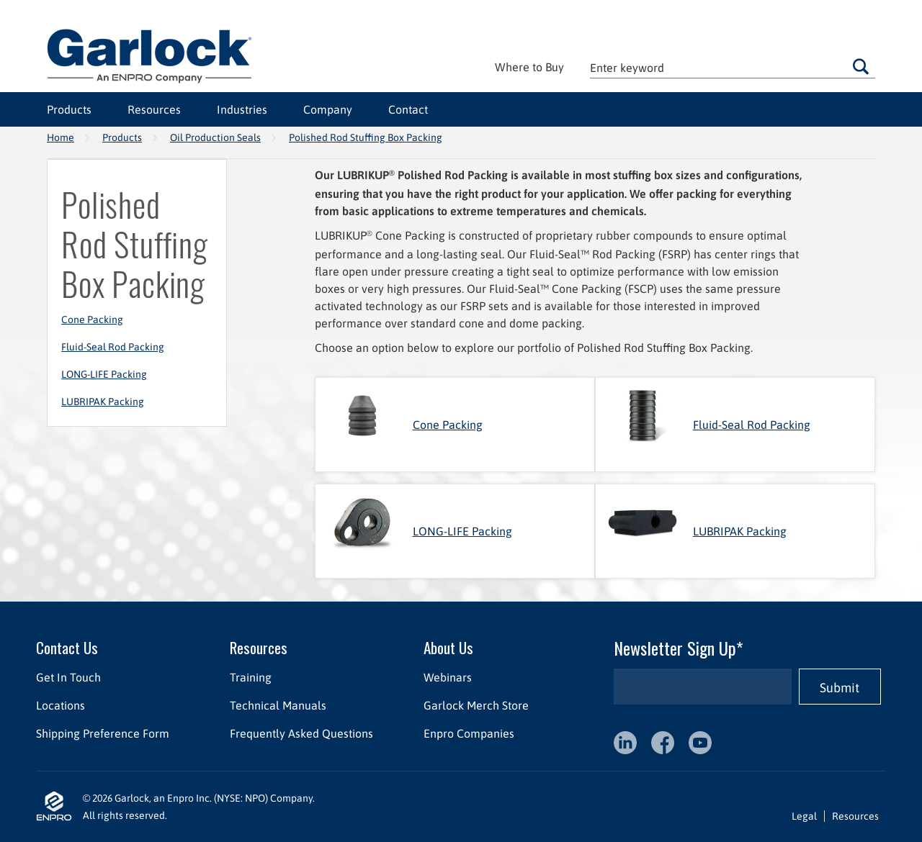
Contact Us (67, 647)
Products (69, 109)
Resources (154, 109)
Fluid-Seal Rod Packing (112, 347)
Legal (804, 816)
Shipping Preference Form (102, 733)
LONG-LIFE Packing (104, 374)
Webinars (448, 677)
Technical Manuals (278, 705)
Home (60, 137)
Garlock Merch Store (476, 705)
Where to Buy (529, 66)
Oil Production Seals (215, 137)
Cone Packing (92, 319)
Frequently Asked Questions (301, 733)
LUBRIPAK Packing (102, 401)
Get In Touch (68, 677)
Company (327, 109)
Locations (60, 705)
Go (860, 66)
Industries (242, 109)
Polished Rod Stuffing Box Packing (365, 137)
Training (251, 677)
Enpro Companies (469, 733)
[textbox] (732, 67)
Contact (408, 109)
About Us (448, 647)
